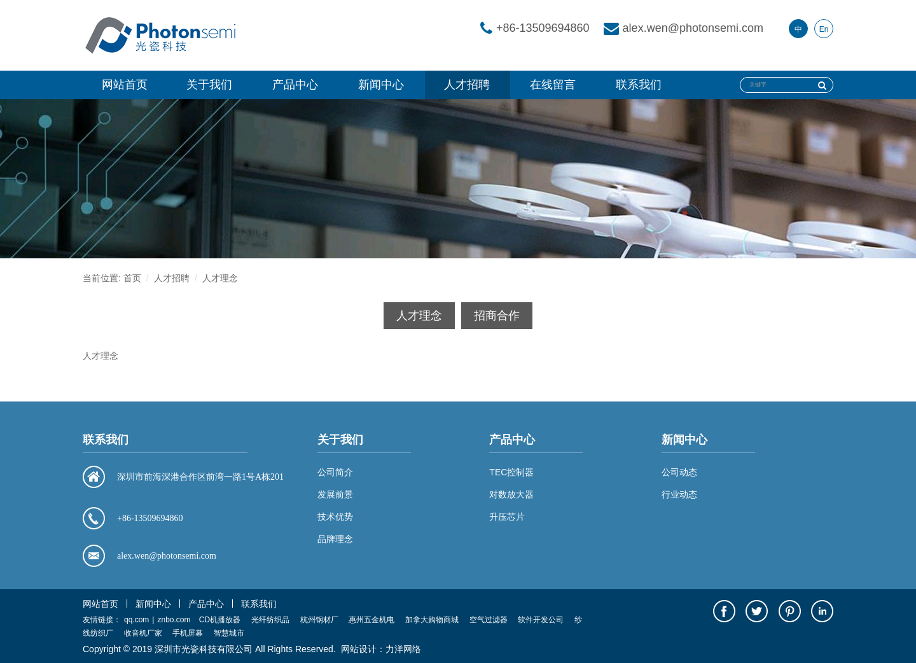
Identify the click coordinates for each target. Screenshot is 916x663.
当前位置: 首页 (112, 278)
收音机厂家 (143, 633)
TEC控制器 (511, 472)
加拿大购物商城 (432, 619)
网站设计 (359, 649)
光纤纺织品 (270, 619)
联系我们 (639, 84)
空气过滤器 (488, 619)
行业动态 (679, 494)
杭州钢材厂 (319, 619)
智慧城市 (229, 633)
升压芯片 (507, 517)
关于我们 (209, 84)
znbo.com (173, 619)
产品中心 (295, 84)
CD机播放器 (219, 619)
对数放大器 (511, 494)
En (824, 29)
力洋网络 (403, 649)
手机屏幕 (187, 633)
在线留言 (553, 84)
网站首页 (125, 84)
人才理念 (220, 278)
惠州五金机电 (371, 619)
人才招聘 (467, 84)
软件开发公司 (541, 619)
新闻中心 (381, 84)
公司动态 (679, 472)
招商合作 (497, 315)
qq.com (136, 619)
